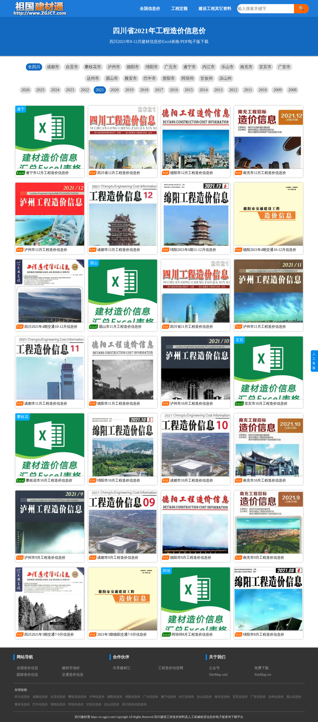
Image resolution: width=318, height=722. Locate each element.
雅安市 (131, 78)
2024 (55, 90)
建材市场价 (71, 668)
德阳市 (133, 67)
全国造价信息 (27, 668)
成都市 (53, 67)
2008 (292, 90)
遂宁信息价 (168, 696)
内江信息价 (186, 696)
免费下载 (261, 668)
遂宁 (21, 109)
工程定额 (179, 8)
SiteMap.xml (218, 675)
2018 (144, 90)
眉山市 (112, 78)
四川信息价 (22, 696)
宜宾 (239, 340)
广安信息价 (258, 696)
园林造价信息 (27, 675)
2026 (25, 90)
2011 (248, 90)
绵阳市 (152, 67)
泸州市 (114, 67)
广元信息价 (150, 696)
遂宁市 (189, 67)
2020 (115, 90)
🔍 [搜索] (301, 8)
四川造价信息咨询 (134, 704)
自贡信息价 (58, 696)
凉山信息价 (111, 704)
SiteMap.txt (262, 675)
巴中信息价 (40, 704)
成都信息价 (40, 696)
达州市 (93, 78)
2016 (174, 90)
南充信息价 (222, 696)
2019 (129, 90)
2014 (204, 90)
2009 (277, 90)
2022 (85, 90)
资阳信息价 (58, 704)
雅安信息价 (22, 704)
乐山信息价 (204, 696)
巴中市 (150, 78)
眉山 (93, 263)
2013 (218, 90)
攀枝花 (22, 417)
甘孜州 (206, 78)
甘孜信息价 (94, 704)
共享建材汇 (122, 668)
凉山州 (225, 78)
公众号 (214, 668)
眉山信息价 (294, 696)
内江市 (208, 67)
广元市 (171, 67)
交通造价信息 (72, 675)
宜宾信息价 (240, 696)
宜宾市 (265, 67)
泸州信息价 (97, 696)
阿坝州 (187, 78)
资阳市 (168, 78)
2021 (100, 90)
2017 (159, 90)
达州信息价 (276, 696)
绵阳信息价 (132, 696)
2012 (233, 90)
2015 (189, 90)
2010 (263, 90)
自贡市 (72, 67)
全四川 (34, 67)
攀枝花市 (93, 67)
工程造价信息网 (170, 668)
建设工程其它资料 (215, 8)
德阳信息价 (115, 696)
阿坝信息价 (76, 704)
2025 (40, 90)
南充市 (246, 67)
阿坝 (166, 571)
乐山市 (227, 67)
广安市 (284, 67)
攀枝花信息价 (77, 696)
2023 (70, 90)
